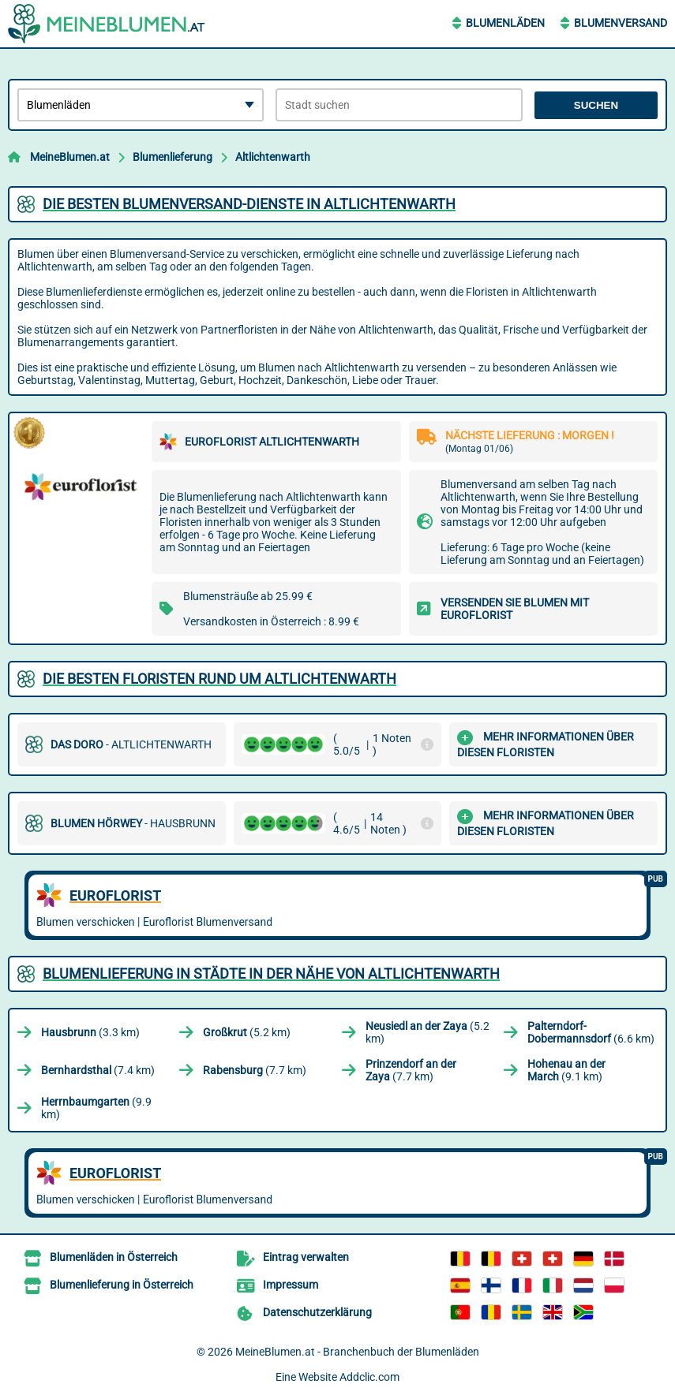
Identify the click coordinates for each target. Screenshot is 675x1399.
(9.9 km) (96, 1108)
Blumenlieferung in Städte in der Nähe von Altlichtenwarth (271, 973)
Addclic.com (369, 1377)
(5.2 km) (247, 1032)
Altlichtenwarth (272, 157)
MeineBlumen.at (70, 157)
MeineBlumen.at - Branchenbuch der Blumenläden (357, 1351)
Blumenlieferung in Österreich (121, 1284)
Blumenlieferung (172, 157)
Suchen (596, 105)
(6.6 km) (590, 1032)
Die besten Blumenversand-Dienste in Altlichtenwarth (249, 204)
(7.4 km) (98, 1070)
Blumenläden (505, 23)
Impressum (290, 1284)
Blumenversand (620, 23)
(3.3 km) (90, 1032)
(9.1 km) (566, 1070)
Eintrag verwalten (306, 1257)
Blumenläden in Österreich (114, 1257)
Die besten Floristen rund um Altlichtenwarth (219, 678)
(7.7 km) (254, 1070)
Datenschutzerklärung (317, 1312)
